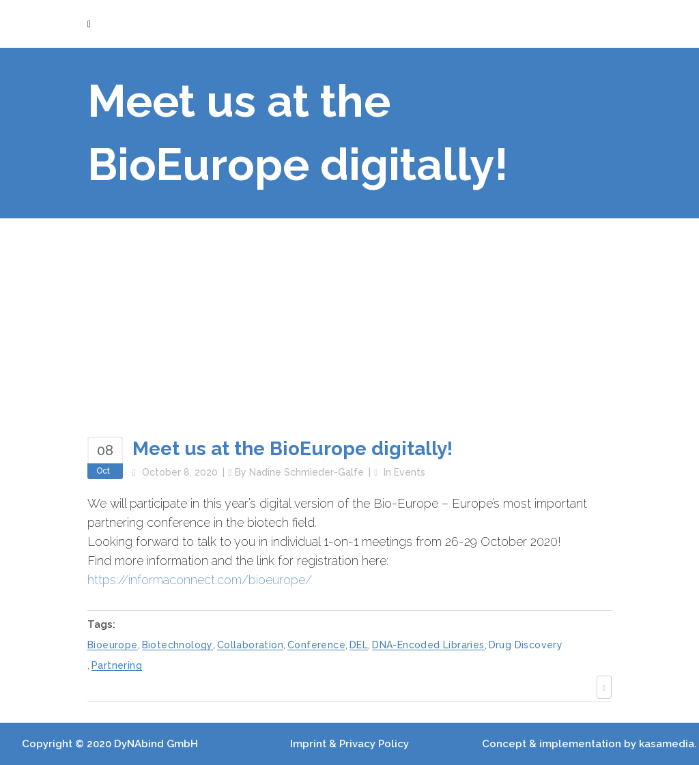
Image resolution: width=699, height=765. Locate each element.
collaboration (250, 644)
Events (409, 472)
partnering (116, 665)
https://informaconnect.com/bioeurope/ (199, 580)
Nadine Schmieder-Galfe (306, 472)
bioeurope (112, 644)
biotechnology (177, 644)
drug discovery (526, 644)
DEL (359, 644)
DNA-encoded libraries (428, 644)
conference (316, 644)
